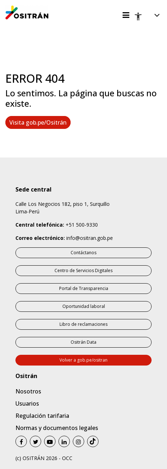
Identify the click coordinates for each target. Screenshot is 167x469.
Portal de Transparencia (83, 288)
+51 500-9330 (82, 224)
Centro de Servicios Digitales (83, 270)
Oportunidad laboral (83, 306)
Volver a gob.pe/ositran (83, 360)
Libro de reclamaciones (83, 324)
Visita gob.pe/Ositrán (38, 122)
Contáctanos (83, 253)
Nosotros (28, 391)
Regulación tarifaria (42, 416)
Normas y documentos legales (56, 428)
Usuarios (27, 403)
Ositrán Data (83, 342)
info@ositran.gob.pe (89, 237)
